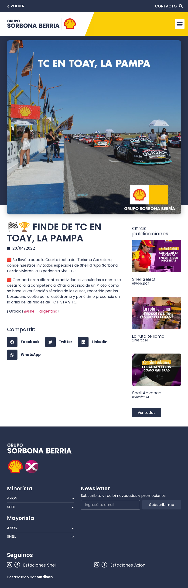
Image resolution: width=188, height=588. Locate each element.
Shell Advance (146, 393)
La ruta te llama (148, 336)
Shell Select (144, 279)
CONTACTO (166, 6)
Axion (40, 498)
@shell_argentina (40, 311)
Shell (40, 507)
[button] (15, 6)
